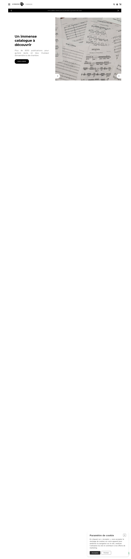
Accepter (95, 552)
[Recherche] (114, 4)
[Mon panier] (120, 4)
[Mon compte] (117, 4)
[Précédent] (11, 11)
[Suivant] (119, 76)
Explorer (22, 61)
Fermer (106, 552)
